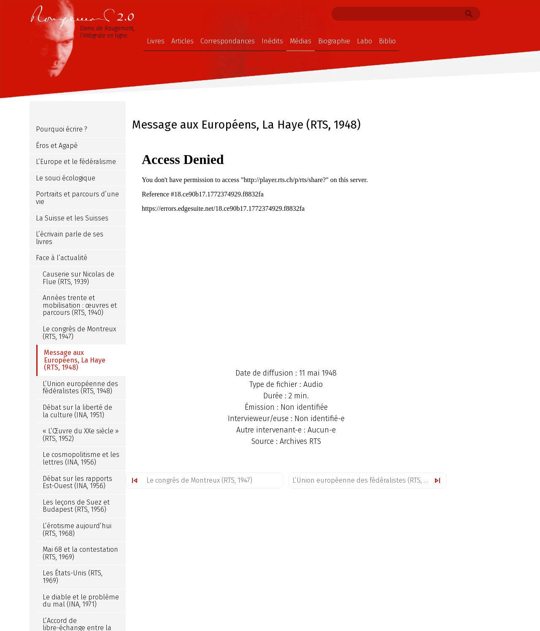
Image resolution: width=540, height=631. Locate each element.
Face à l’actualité (61, 258)
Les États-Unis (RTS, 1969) (73, 577)
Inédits (272, 41)
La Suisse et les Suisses (72, 218)
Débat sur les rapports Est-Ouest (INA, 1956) (77, 482)
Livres (156, 41)
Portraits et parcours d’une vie (77, 198)
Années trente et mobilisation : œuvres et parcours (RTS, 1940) (80, 305)
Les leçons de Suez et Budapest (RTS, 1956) (76, 506)
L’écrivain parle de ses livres (69, 238)
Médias (300, 41)
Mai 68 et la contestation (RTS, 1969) (80, 553)
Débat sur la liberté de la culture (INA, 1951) (77, 411)
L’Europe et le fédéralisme (76, 162)
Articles (182, 41)
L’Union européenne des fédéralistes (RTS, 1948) (365, 480)
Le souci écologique (65, 178)
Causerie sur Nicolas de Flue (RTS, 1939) (78, 278)
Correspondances (227, 41)
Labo (364, 41)
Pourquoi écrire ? (61, 129)
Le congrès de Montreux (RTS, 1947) (199, 480)
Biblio (387, 41)
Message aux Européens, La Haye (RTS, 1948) (74, 360)
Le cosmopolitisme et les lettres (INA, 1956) (81, 458)
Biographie (334, 41)
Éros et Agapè (57, 146)
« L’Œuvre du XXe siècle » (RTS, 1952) (81, 435)
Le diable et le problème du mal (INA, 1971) (81, 601)
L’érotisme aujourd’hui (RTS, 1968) (77, 529)
